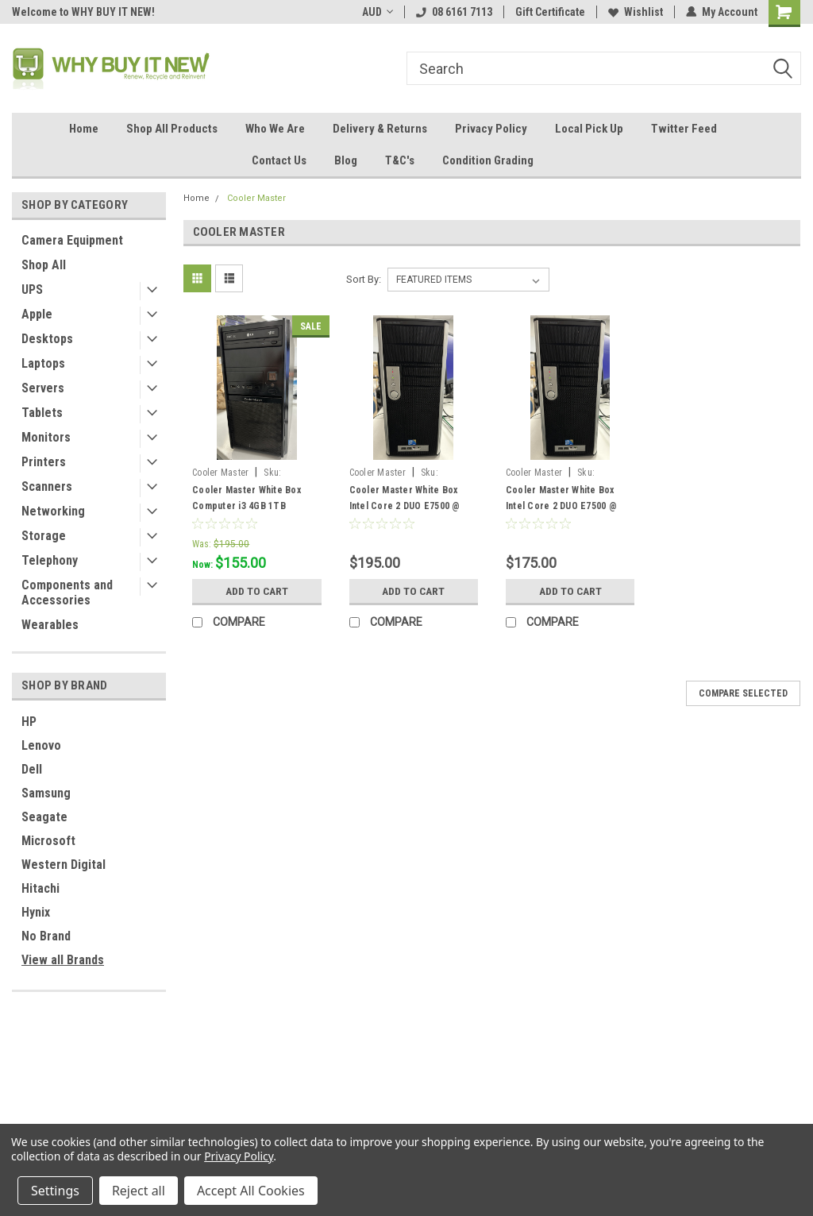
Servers (42, 388)
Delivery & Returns (380, 129)
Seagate (44, 816)
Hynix (35, 912)
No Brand (46, 936)
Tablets (42, 412)
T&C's (399, 160)
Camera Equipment (72, 240)
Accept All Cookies (251, 1190)
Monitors (46, 437)
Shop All (43, 264)
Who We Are (275, 129)
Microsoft (48, 840)
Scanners (46, 486)
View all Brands (62, 959)
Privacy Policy (491, 129)
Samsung (46, 793)
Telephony (49, 560)
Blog (345, 160)
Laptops (43, 363)
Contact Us (279, 160)
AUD (377, 12)
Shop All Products (172, 129)
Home (83, 129)
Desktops (47, 338)
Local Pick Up (589, 129)
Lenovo (41, 745)
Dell (31, 769)
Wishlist (635, 12)
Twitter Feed (684, 129)
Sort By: (363, 279)
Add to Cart (256, 591)
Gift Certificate (550, 12)
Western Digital (63, 864)
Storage (43, 535)
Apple (36, 314)
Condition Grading (488, 160)
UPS (32, 289)
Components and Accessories (67, 592)
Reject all (138, 1190)
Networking (53, 511)
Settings (55, 1190)
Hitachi (40, 888)
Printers (43, 461)
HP (29, 721)
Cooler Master (256, 198)
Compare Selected (743, 693)
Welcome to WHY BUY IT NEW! (83, 12)
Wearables (50, 624)
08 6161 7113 (454, 12)
